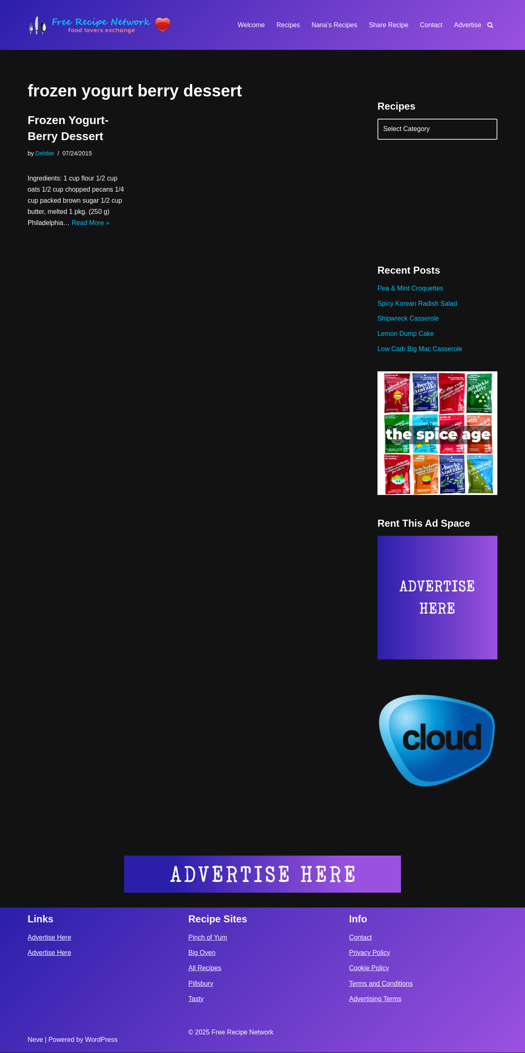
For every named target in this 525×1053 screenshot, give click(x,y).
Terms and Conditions (381, 983)
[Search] (490, 25)
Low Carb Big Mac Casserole (420, 350)
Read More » (91, 223)
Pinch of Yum (207, 937)
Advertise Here (49, 937)
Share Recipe (388, 24)
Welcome (249, 24)
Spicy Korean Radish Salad (417, 304)
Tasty (196, 999)
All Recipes (204, 968)
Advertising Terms (375, 999)
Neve (35, 1040)
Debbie (44, 153)
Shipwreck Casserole (408, 319)
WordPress (101, 1040)
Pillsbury (200, 983)
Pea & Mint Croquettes (410, 289)
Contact (431, 24)
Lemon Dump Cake (405, 334)
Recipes (287, 24)
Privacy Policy (369, 953)
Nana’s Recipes (333, 24)
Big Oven (202, 953)
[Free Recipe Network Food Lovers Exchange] (100, 25)
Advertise (467, 24)
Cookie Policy (369, 968)
